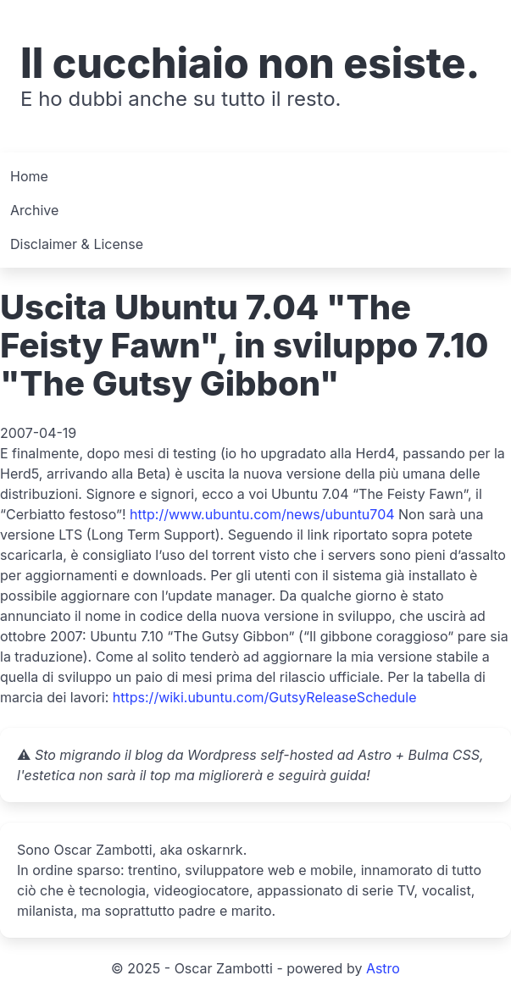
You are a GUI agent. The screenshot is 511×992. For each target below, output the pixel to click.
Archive (34, 210)
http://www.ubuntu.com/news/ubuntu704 (262, 514)
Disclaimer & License (76, 244)
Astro (383, 968)
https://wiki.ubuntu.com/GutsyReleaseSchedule (265, 697)
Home (29, 176)
